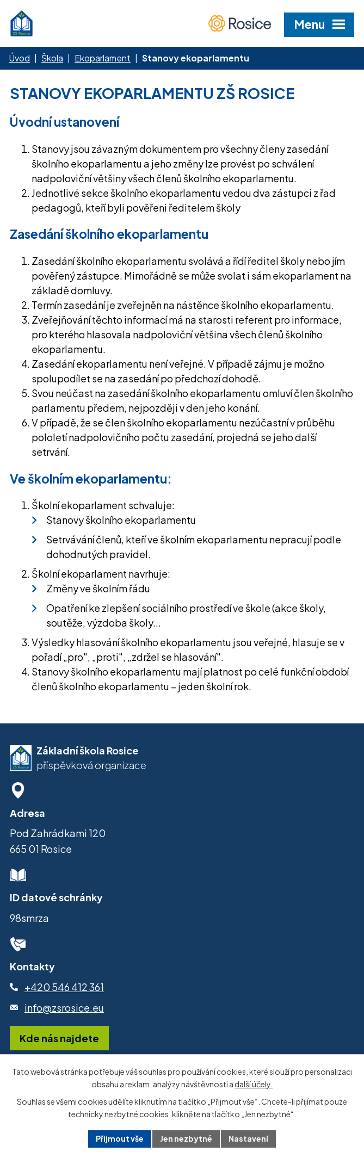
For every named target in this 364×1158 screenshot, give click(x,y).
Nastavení (248, 1138)
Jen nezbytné (186, 1138)
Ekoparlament (103, 58)
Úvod (19, 58)
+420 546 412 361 (64, 987)
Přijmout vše (120, 1138)
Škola (52, 58)
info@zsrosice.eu (64, 1007)
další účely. (254, 1084)
